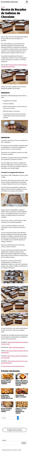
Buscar (4, 440)
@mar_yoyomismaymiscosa (17, 347)
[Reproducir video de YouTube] (14, 76)
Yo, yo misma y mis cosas (9, 2)
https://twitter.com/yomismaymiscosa (13, 366)
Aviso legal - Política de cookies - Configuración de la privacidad (14, 430)
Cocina (3, 7)
